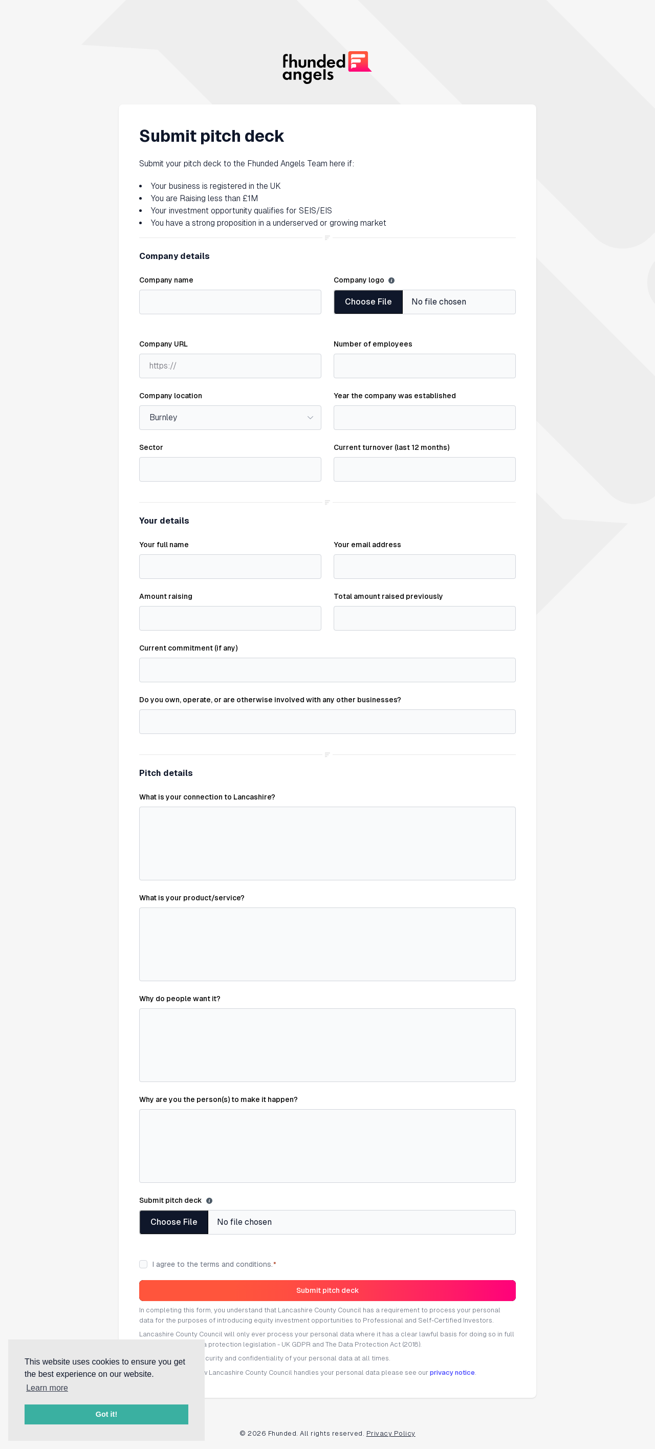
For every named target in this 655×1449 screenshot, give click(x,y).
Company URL (163, 344)
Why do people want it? (180, 998)
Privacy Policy (391, 1433)
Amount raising (165, 596)
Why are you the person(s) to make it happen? (218, 1099)
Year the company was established (395, 396)
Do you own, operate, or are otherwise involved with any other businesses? (270, 700)
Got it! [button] (106, 1414)
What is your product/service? (192, 898)
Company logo (359, 280)
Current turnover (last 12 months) (391, 447)
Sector (151, 447)
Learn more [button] (47, 1387)
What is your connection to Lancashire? (207, 797)
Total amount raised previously (388, 596)
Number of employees (373, 344)
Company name (166, 280)
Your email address (367, 544)
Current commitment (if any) (188, 648)
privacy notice (452, 1372)
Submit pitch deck (170, 1200)
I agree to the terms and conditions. (214, 1265)
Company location (170, 396)
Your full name (164, 544)
